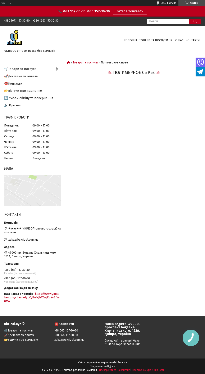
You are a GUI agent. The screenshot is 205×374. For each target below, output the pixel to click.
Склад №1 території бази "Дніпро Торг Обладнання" (122, 342)
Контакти (193, 40)
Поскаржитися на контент (114, 370)
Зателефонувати (130, 11)
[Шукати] (195, 21)
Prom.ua (122, 362)
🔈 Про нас (12, 105)
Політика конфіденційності (148, 370)
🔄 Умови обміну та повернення (28, 98)
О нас (179, 40)
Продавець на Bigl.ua (102, 366)
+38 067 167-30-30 (66, 330)
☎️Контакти (13, 83)
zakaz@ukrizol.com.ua (23, 239)
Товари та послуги (153, 40)
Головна (130, 40)
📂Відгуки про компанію (23, 91)
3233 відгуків (168, 2)
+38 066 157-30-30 (66, 335)
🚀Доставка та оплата (21, 76)
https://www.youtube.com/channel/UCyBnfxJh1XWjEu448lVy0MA (32, 297)
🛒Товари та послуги (20, 69)
